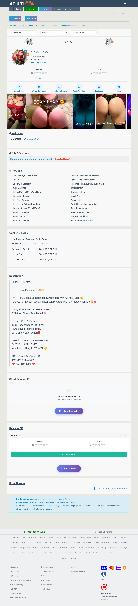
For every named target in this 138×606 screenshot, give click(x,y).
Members (45, 580)
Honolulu (48, 542)
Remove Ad (15, 593)
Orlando (35, 547)
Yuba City (73, 558)
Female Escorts (68, 26)
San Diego (123, 547)
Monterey (124, 542)
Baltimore (42, 537)
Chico (74, 537)
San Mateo (69, 553)
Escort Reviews (71, 9)
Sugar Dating (31, 18)
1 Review (39, 78)
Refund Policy (16, 584)
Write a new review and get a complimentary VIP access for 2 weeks (45, 499)
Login (18, 9)
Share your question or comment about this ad (111, 488)
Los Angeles (87, 542)
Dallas (89, 537)
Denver (96, 537)
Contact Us (104, 599)
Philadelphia (45, 547)
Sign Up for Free (78, 571)
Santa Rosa (79, 553)
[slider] (40, 72)
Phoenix (54, 547)
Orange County (25, 547)
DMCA (13, 589)
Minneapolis (54, 26)
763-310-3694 (31, 139)
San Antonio (113, 547)
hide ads (126, 13)
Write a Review (19, 88)
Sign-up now (31, 9)
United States (27, 26)
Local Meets (15, 18)
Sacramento (90, 547)
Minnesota (41, 26)
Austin (24, 537)
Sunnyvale (121, 553)
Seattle (88, 553)
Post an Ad (45, 9)
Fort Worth (14, 542)
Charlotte (58, 537)
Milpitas (96, 542)
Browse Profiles (48, 571)
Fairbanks (123, 537)
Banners (14, 571)
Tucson (64, 558)
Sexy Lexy (82, 26)
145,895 (88, 220)
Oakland (14, 547)
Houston (57, 542)
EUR (103, 579)
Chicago (67, 537)
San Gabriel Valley (47, 553)
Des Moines (106, 537)
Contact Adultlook (18, 597)
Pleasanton (63, 547)
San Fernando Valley (19, 553)
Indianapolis (66, 542)
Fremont (23, 542)
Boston (50, 537)
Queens (80, 547)
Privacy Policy (16, 576)
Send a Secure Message (59, 88)
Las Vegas (76, 542)
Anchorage (15, 537)
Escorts (57, 9)
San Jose (59, 553)
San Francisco (34, 553)
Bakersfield (32, 537)
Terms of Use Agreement (20, 580)
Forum (44, 576)
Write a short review (39, 88)
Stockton (113, 553)
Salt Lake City (101, 547)
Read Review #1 (69, 455)
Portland (72, 547)
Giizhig (14, 435)
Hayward (39, 542)
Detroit (114, 537)
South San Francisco (100, 553)
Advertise (45, 589)
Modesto (115, 542)
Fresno (31, 542)
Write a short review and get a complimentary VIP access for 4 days (45, 502)
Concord (82, 537)
